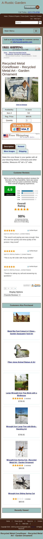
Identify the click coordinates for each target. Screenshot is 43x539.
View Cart (37, 19)
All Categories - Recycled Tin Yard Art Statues (18, 54)
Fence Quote (25, 16)
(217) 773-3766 (34, 12)
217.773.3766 (17, 39)
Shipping (22, 151)
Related (21, 146)
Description (9, 146)
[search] (26, 22)
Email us (33, 527)
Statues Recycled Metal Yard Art (17, 52)
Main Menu (9, 31)
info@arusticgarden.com (22, 42)
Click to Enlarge (21, 91)
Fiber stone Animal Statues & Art (21, 362)
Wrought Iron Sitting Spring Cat (21, 493)
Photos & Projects (14, 16)
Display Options (16, 292)
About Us (32, 16)
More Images (9, 151)
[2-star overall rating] (21, 499)
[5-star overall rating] (21, 398)
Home (6, 16)
